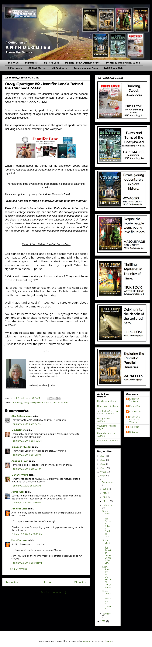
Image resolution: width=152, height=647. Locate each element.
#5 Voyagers (15, 68)
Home (47, 582)
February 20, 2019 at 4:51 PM (26, 455)
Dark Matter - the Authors (106, 434)
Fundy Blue (135, 406)
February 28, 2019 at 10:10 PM (26, 534)
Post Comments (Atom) (53, 592)
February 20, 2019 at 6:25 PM (26, 469)
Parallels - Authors (106, 401)
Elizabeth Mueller (21, 447)
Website (33, 385)
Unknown (134, 432)
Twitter (52, 385)
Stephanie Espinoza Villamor (134, 419)
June (105, 489)
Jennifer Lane (19, 508)
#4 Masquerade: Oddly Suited (123, 62)
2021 (103, 468)
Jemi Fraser (17, 492)
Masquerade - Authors (104, 419)
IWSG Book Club (113, 68)
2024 (103, 456)
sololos (86, 641)
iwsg (26, 402)
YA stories (63, 402)
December (107, 482)
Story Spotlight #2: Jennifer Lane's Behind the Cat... (106, 551)
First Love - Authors (107, 440)
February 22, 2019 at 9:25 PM (26, 502)
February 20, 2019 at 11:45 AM (26, 440)
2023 (103, 460)
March (106, 501)
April (105, 497)
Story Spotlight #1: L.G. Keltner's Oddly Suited (106, 577)
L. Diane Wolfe (19, 475)
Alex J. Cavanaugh (21, 416)
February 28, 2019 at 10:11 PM (26, 563)
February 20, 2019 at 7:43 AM (26, 424)
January (107, 613)
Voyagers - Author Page (106, 427)
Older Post (81, 582)
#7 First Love (59, 68)
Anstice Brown (19, 461)
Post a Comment (17, 568)
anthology (18, 402)
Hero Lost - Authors (107, 406)
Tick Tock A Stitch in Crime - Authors (107, 412)
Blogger (108, 641)
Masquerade (36, 402)
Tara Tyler (134, 427)
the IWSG (13, 62)
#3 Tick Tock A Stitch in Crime (82, 62)
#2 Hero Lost (51, 62)
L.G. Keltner (18, 430)
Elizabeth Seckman (134, 400)
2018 (103, 621)
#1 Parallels (31, 62)
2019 (103, 476)
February (107, 505)
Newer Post (12, 582)
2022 (103, 464)
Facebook (43, 385)
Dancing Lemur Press (85, 68)
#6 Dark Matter (37, 68)
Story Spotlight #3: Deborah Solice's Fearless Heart (106, 524)
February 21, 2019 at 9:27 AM (26, 485)
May (105, 493)
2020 (103, 472)
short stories (50, 402)
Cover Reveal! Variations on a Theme (106, 600)
